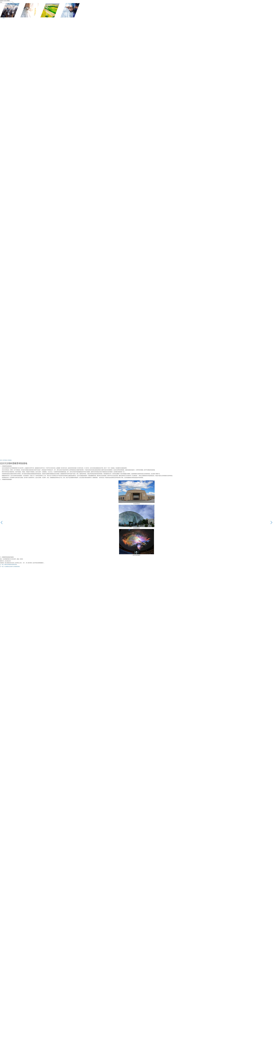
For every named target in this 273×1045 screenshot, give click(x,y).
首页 (4, 18)
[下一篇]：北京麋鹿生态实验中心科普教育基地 (10, 566)
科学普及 (5, 460)
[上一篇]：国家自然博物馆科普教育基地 (8, 564)
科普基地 (9, 460)
